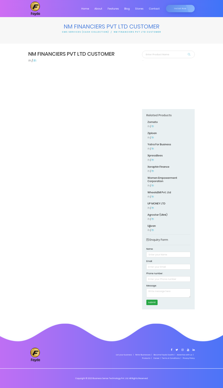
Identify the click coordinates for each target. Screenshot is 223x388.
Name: (149, 249)
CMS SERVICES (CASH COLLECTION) (85, 31)
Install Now (180, 8)
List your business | (125, 355)
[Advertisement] (168, 86)
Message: (151, 285)
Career (156, 358)
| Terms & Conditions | (170, 358)
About (98, 8)
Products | (147, 358)
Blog (127, 8)
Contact (154, 8)
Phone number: (154, 273)
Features (113, 8)
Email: (149, 261)
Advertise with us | (185, 355)
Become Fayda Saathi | (164, 355)
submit (152, 302)
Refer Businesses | (143, 355)
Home (85, 8)
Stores (139, 8)
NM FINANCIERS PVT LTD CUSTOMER (137, 31)
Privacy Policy (189, 358)
